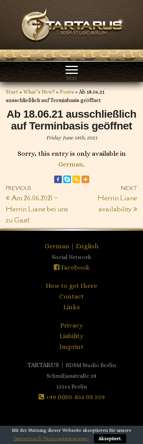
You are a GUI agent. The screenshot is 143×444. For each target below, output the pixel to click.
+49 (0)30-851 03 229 (72, 397)
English (87, 246)
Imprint (71, 346)
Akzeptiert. (110, 438)
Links (71, 307)
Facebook (72, 267)
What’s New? (39, 92)
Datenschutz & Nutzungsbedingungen (51, 438)
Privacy (71, 325)
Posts (67, 92)
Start (12, 92)
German (70, 164)
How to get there (71, 285)
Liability (71, 336)
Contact (71, 296)
